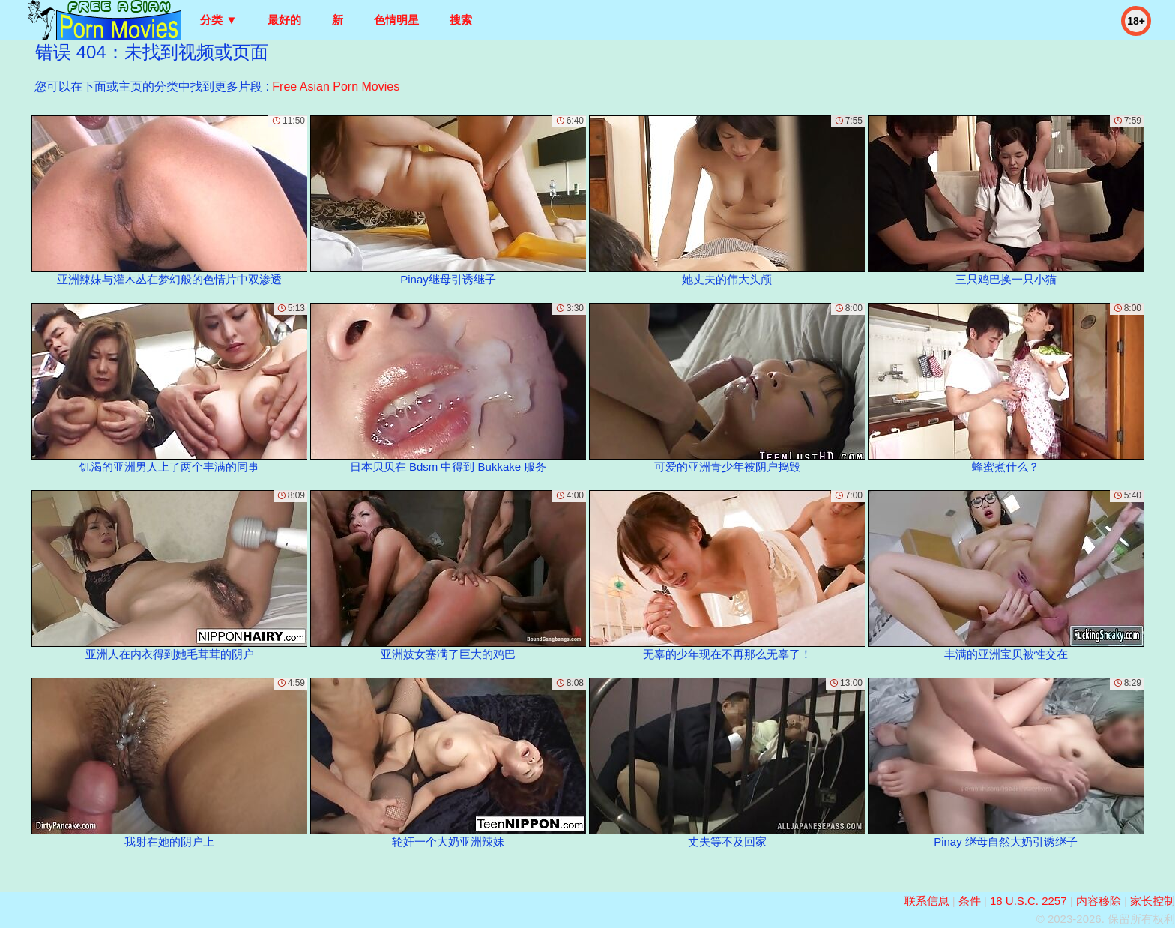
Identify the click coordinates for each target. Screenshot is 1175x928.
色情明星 (396, 19)
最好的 (284, 19)
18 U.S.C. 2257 (1028, 900)
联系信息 (926, 900)
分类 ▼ (218, 19)
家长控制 (1152, 900)
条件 (969, 900)
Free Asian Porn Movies (335, 86)
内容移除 (1098, 900)
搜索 (461, 19)
